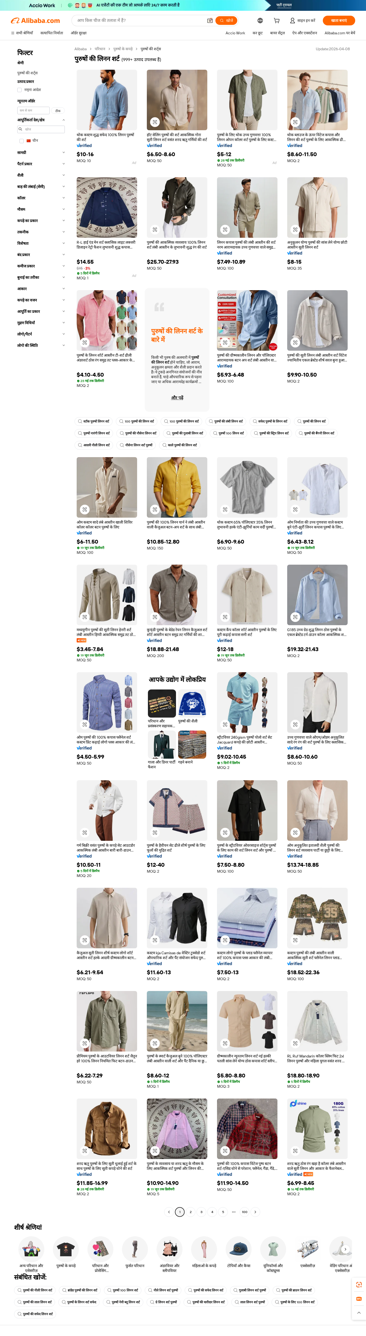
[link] (359, 1285)
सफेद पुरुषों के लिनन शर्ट (270, 421)
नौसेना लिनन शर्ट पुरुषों (136, 445)
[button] (210, 20)
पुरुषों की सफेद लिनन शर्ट (205, 1290)
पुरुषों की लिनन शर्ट (311, 421)
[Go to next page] (255, 1212)
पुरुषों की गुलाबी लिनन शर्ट (185, 433)
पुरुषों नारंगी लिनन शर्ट (94, 433)
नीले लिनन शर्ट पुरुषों (163, 1290)
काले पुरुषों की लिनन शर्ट (179, 445)
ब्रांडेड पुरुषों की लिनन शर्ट (79, 1290)
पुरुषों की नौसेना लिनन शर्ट (138, 433)
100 (245, 1212)
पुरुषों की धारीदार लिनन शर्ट (206, 1302)
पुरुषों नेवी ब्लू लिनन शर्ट (123, 1302)
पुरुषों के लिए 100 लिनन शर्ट (294, 1302)
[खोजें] (226, 20)
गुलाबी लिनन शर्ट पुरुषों (249, 1290)
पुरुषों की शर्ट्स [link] (151, 49)
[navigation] (41, 631)
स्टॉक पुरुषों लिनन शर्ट (93, 421)
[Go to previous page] (169, 1212)
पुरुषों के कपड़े (123, 49)
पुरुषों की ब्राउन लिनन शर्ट (293, 1290)
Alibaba (80, 49)
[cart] (278, 21)
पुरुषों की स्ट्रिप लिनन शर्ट (271, 433)
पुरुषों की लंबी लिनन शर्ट (226, 421)
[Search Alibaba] (139, 21)
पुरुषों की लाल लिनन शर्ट (35, 1302)
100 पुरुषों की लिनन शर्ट (136, 421)
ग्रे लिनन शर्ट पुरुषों (163, 1302)
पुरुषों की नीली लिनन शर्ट (35, 1290)
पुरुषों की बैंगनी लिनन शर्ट (316, 433)
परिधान (100, 49)
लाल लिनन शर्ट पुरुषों (250, 1302)
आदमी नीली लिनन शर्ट (94, 445)
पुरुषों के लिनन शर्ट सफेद (79, 1302)
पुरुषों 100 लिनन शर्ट (228, 433)
